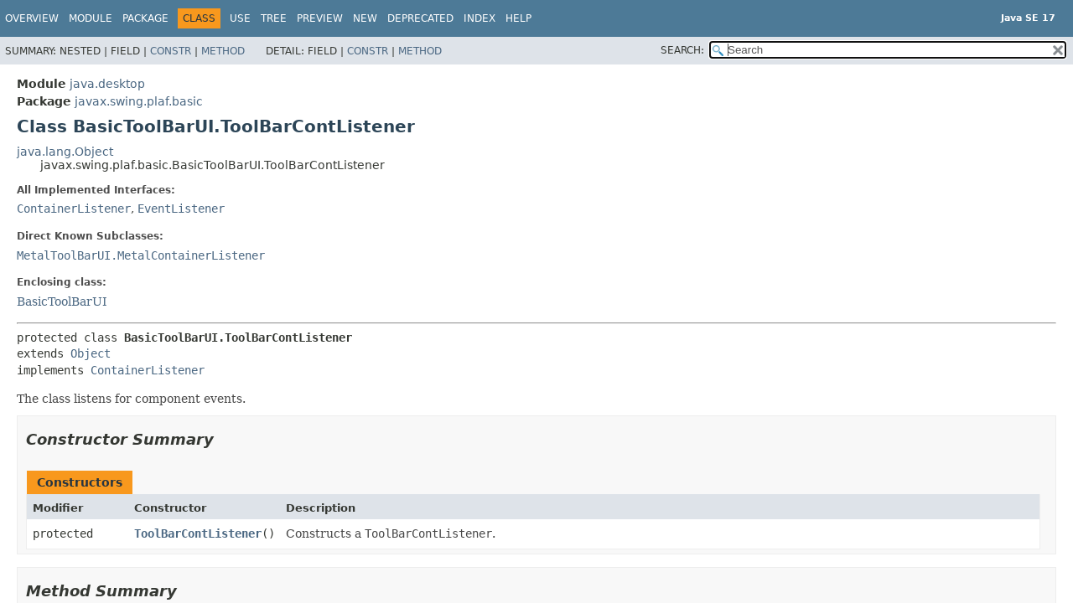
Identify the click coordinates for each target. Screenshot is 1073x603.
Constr (170, 51)
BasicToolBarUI (62, 301)
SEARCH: (682, 50)
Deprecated (420, 18)
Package (145, 18)
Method (223, 51)
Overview (32, 18)
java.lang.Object (65, 151)
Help (518, 18)
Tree (274, 18)
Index (479, 18)
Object (90, 353)
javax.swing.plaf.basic (139, 101)
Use (240, 18)
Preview (320, 18)
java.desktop (107, 83)
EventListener (181, 208)
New (365, 18)
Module (90, 18)
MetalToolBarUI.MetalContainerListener (141, 255)
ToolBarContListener (198, 533)
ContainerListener (74, 208)
